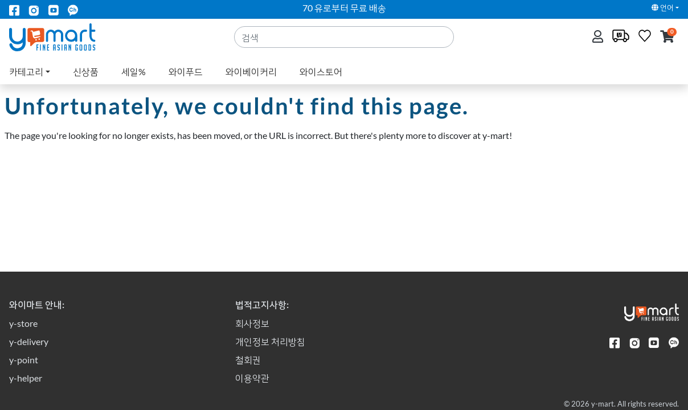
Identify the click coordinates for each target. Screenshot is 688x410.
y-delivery (28, 341)
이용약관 (252, 377)
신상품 (86, 71)
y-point (23, 359)
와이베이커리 (251, 71)
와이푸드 (186, 71)
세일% (133, 71)
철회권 (248, 359)
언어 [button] (663, 7)
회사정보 (252, 323)
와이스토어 (321, 71)
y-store (23, 323)
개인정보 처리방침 (270, 341)
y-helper (25, 377)
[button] (667, 37)
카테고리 (26, 71)
